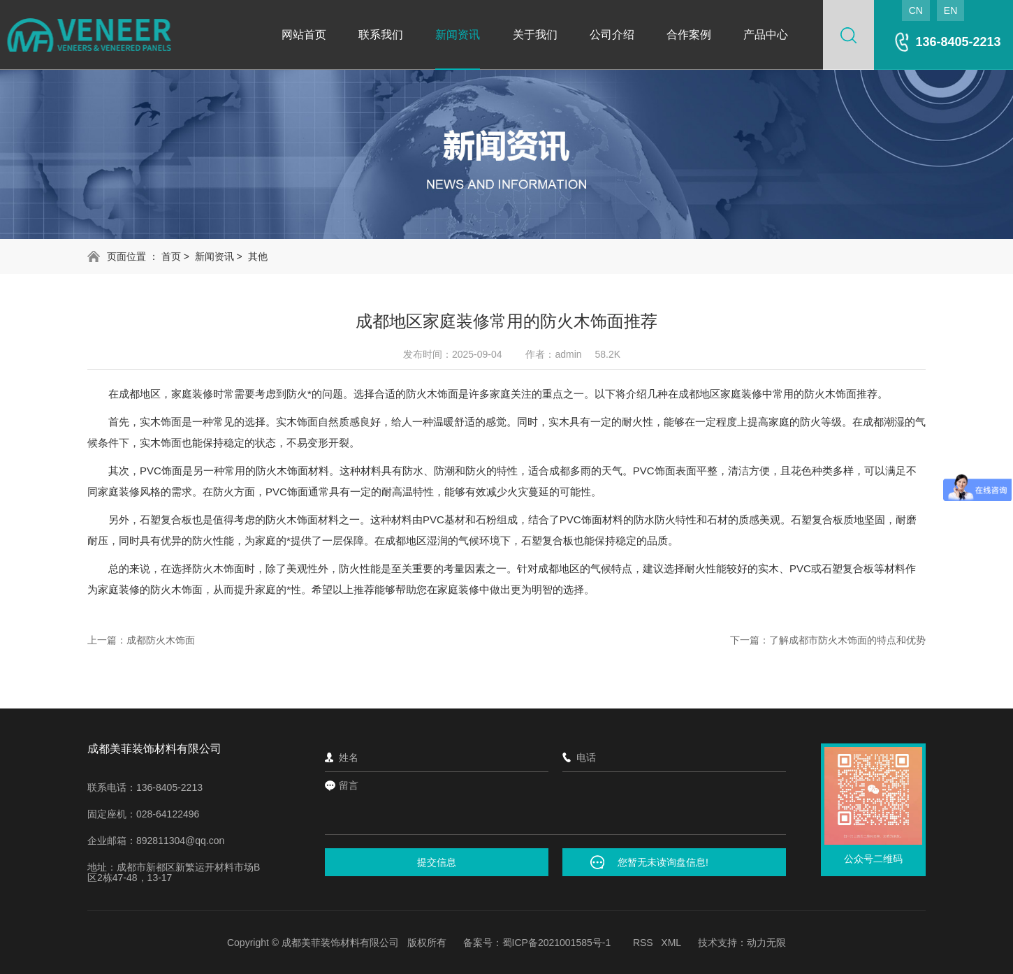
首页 (171, 256)
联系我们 (380, 35)
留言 (555, 806)
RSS (643, 942)
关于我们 (535, 35)
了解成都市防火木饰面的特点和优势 (847, 640)
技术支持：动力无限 (742, 942)
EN (950, 10)
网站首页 (304, 35)
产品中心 (765, 35)
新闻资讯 (457, 35)
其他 (258, 256)
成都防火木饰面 (160, 640)
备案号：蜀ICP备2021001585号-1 (537, 942)
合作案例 (688, 35)
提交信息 (436, 862)
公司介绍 (612, 35)
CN (916, 10)
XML (671, 942)
